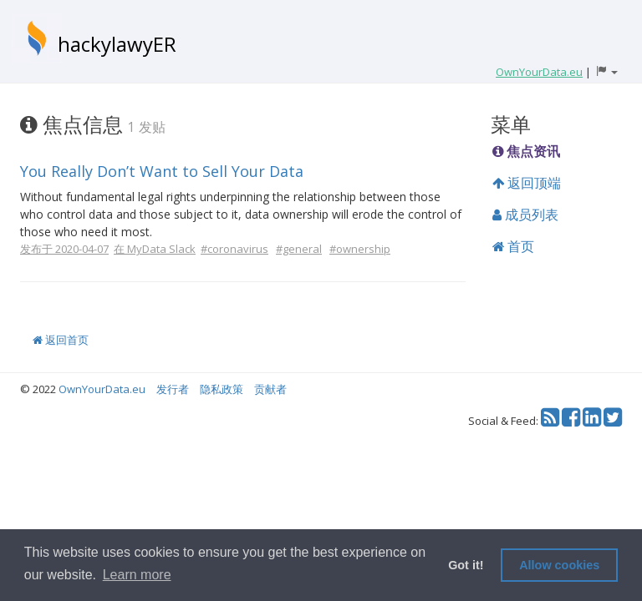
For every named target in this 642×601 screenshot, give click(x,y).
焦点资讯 (526, 151)
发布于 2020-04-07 (64, 248)
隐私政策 (221, 388)
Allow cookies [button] (559, 565)
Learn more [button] (137, 575)
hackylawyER (117, 44)
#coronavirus (234, 248)
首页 (513, 246)
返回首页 (61, 339)
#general (299, 248)
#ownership (359, 248)
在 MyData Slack (155, 248)
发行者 (172, 388)
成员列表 (525, 214)
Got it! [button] (465, 565)
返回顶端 (526, 183)
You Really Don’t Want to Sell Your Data (161, 171)
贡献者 (270, 388)
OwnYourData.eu (102, 388)
